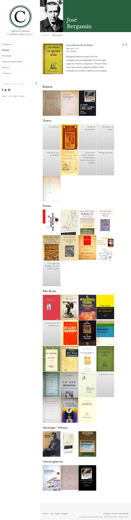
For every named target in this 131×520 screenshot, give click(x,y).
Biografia (45, 35)
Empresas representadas (12, 61)
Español (4, 96)
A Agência (7, 44)
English (15, 96)
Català (10, 96)
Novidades (6, 55)
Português (22, 96)
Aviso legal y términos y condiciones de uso (91, 517)
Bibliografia (57, 35)
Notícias (6, 67)
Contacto (7, 73)
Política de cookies (123, 517)
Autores (5, 50)
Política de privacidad (110, 517)
